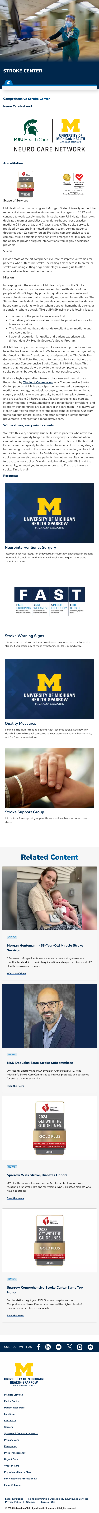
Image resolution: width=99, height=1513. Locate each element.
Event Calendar (12, 1485)
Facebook (38, 1347)
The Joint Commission (38, 382)
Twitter (69, 1347)
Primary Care (11, 1440)
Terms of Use (48, 1502)
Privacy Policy (13, 1502)
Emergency (10, 1446)
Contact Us (10, 1420)
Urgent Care (11, 1459)
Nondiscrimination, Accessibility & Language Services (58, 1499)
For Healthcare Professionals (20, 1478)
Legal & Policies (14, 1499)
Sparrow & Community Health (21, 1433)
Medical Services (13, 1394)
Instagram (80, 1347)
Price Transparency (14, 1452)
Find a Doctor (11, 1401)
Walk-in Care (11, 1465)
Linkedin (48, 1347)
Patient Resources (14, 1407)
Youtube (58, 1347)
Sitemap (30, 1502)
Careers (8, 1427)
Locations (9, 1414)
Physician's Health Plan (17, 1472)
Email (90, 1347)
